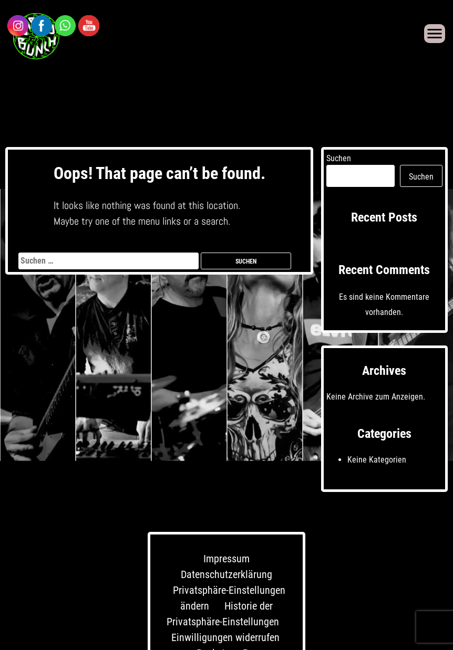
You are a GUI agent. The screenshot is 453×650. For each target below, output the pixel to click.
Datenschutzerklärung (226, 574)
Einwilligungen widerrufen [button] (225, 637)
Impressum (226, 558)
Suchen (338, 158)
